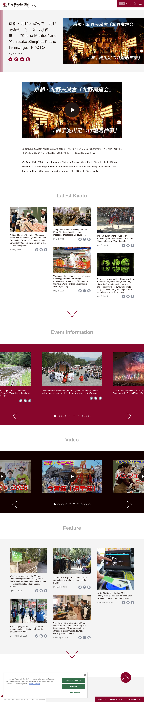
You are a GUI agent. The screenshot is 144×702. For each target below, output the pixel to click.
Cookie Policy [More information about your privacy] (34, 684)
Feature (72, 528)
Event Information (72, 332)
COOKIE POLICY (134, 699)
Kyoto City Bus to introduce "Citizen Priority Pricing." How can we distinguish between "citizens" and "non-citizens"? (114, 595)
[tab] (55, 416)
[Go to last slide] (14, 416)
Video (72, 439)
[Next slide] (129, 416)
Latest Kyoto (72, 195)
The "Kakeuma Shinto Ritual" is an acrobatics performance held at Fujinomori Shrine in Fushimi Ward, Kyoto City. (115, 238)
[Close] (85, 675)
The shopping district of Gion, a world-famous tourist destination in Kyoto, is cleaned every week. (26, 629)
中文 (128, 4)
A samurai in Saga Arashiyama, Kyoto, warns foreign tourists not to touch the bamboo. (70, 580)
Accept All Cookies (73, 680)
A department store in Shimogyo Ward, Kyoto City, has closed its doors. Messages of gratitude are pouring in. (70, 232)
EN (122, 4)
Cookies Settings (73, 692)
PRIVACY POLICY (116, 699)
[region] (45, 685)
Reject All (73, 686)
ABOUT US (102, 699)
